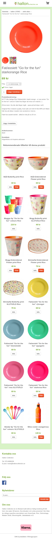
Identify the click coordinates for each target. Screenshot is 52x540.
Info (10, 187)
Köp (16, 187)
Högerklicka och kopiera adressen (13, 139)
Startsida (5, 11)
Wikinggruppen (32, 536)
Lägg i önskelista (9, 123)
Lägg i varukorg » (14, 92)
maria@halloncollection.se (16, 463)
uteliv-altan (26, 11)
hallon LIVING (15, 11)
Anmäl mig (44, 499)
